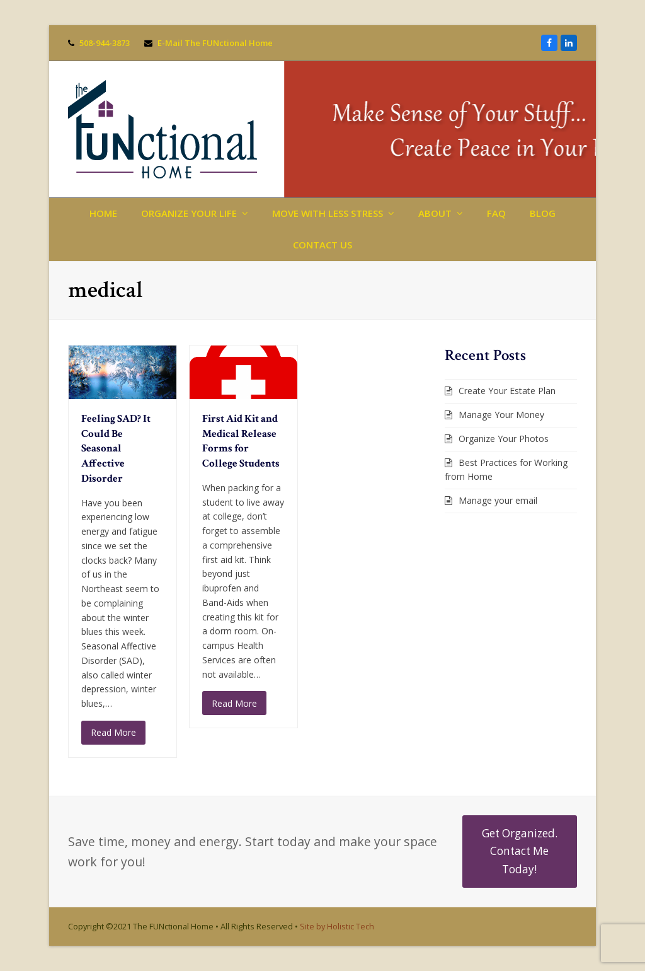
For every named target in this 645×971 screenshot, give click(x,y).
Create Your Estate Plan (507, 391)
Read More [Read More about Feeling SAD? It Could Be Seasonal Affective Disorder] (113, 732)
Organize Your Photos (504, 439)
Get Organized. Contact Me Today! (519, 851)
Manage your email (498, 500)
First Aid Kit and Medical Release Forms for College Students (241, 441)
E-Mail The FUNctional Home (215, 43)
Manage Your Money (501, 415)
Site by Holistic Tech (337, 926)
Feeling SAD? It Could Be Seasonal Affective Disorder (116, 448)
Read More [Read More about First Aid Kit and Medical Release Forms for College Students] (234, 703)
